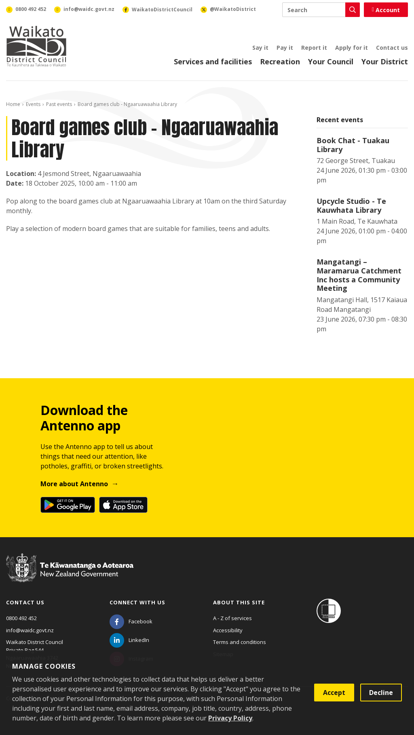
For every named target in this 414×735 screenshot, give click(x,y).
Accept (334, 692)
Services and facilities (213, 61)
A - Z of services (232, 618)
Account (386, 10)
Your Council (330, 61)
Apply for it (351, 47)
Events (33, 104)
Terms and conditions (239, 642)
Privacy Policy (230, 718)
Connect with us (137, 602)
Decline (381, 692)
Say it (260, 47)
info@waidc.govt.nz (30, 630)
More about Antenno (74, 483)
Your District (384, 61)
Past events (59, 104)
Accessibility (228, 630)
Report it (314, 47)
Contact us (392, 47)
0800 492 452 (21, 618)
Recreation (280, 61)
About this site (239, 602)
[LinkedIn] (129, 640)
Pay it (285, 47)
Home (13, 104)
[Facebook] (131, 621)
